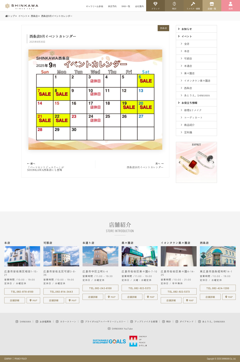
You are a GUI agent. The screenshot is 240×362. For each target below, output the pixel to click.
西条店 (163, 28)
